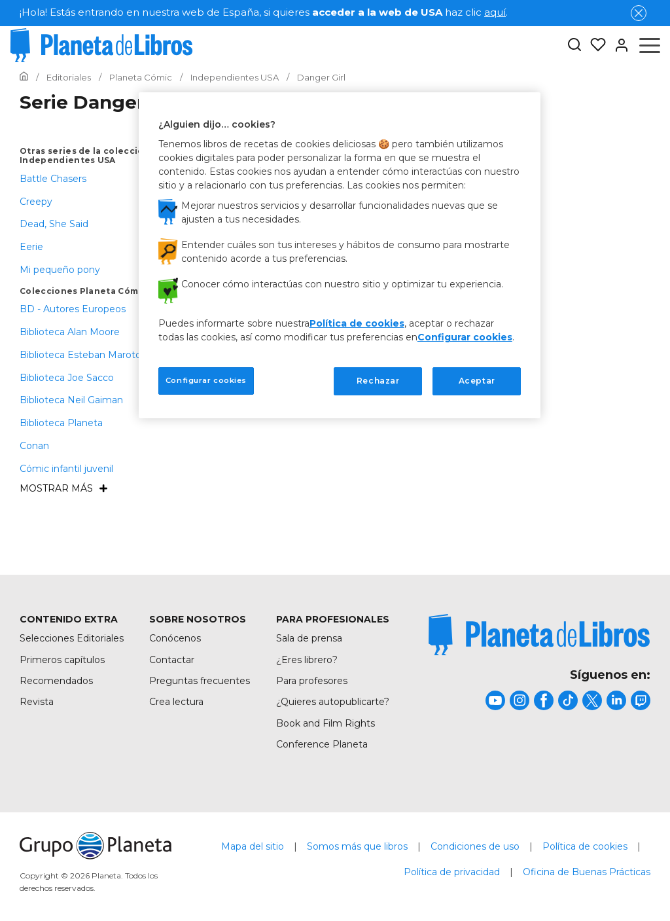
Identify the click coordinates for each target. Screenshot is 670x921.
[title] (539, 635)
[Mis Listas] (594, 45)
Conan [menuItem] (34, 446)
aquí (495, 12)
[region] (339, 255)
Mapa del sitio (252, 846)
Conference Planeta (322, 744)
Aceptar (477, 381)
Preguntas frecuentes (199, 681)
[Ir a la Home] (24, 77)
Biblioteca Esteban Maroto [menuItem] (80, 355)
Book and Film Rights (325, 723)
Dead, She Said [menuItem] (54, 224)
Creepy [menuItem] (36, 202)
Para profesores (311, 681)
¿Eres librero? (307, 660)
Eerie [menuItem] (31, 247)
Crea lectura (176, 702)
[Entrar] (617, 45)
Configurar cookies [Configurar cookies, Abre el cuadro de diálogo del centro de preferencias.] (206, 380)
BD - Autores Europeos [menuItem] (73, 309)
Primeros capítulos (62, 660)
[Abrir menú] (649, 45)
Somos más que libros (357, 846)
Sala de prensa (309, 638)
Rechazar (378, 381)
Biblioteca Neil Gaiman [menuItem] (71, 400)
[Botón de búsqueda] (574, 45)
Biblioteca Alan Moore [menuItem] (70, 332)
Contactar (171, 660)
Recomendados (56, 681)
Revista (37, 702)
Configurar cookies (464, 337)
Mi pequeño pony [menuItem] (60, 270)
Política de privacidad (452, 872)
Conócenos (175, 638)
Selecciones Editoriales (72, 638)
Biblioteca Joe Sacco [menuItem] (67, 378)
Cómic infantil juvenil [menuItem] (66, 469)
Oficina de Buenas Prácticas (586, 872)
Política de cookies (584, 846)
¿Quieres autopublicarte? (332, 702)
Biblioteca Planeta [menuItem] (61, 423)
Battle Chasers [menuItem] (53, 179)
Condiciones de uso (475, 846)
